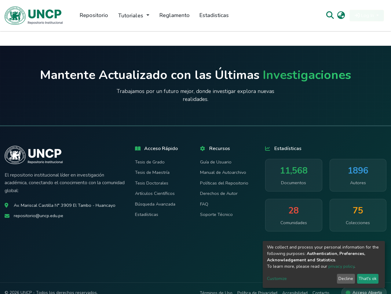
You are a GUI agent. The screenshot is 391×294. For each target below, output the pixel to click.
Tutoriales (131, 15)
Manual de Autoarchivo (223, 172)
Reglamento (174, 15)
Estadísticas (146, 214)
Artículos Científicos (155, 193)
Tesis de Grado (150, 162)
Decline (345, 278)
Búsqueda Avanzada (155, 204)
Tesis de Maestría (152, 172)
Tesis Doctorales (151, 183)
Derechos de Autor (219, 193)
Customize (277, 278)
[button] (341, 15)
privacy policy (341, 266)
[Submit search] (330, 15)
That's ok (368, 278)
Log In (365, 15)
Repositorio (94, 15)
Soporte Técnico (216, 214)
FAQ (204, 204)
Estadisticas (214, 15)
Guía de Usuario (216, 162)
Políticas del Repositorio (224, 183)
